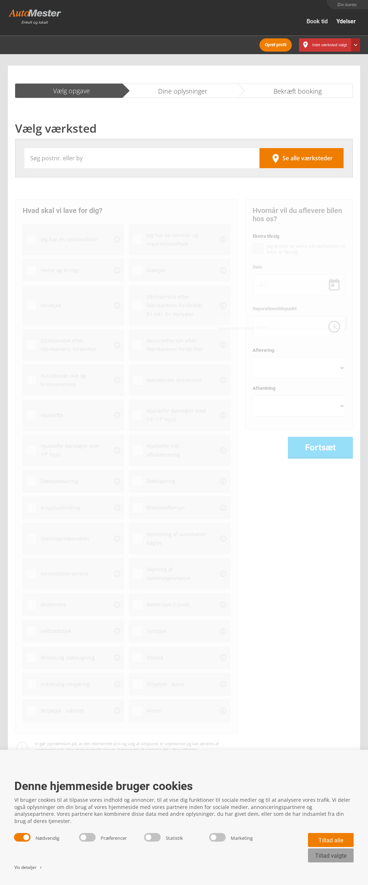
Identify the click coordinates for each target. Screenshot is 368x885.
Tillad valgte (330, 855)
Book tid (317, 21)
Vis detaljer (28, 867)
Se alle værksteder (301, 156)
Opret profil (275, 43)
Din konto (346, 4)
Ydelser (346, 21)
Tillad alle (330, 840)
